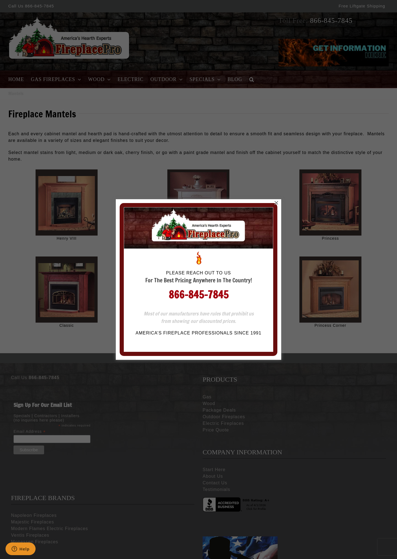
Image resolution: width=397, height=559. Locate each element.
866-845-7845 (199, 114)
